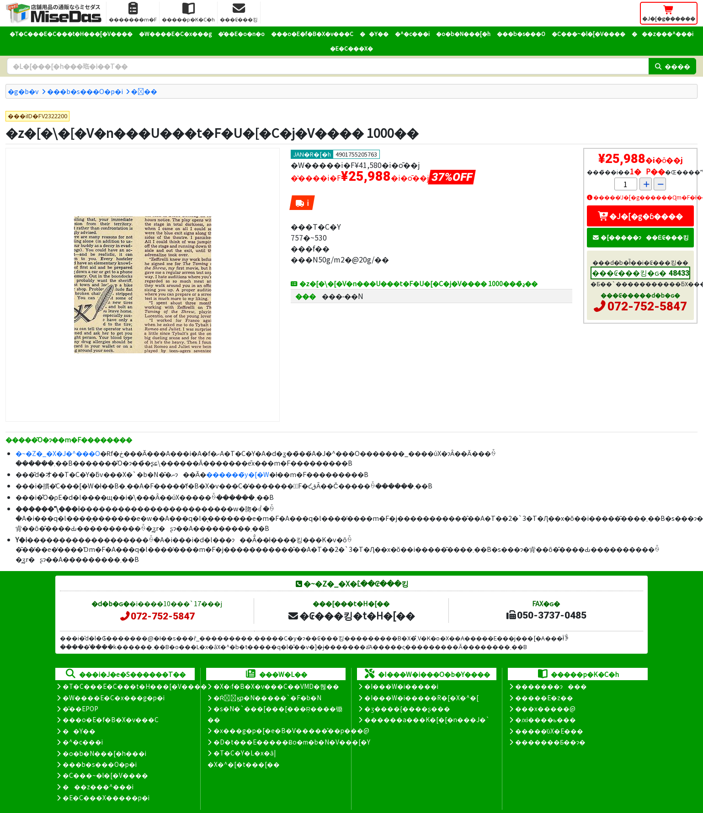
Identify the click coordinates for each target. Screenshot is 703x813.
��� (144, 91)
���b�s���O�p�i (85, 91)
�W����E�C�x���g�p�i (114, 697)
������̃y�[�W (237, 474)
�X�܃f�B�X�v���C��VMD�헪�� (276, 686)
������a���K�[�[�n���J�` (427, 719)
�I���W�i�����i (401, 686)
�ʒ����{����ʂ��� (407, 708)
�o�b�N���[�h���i (104, 753)
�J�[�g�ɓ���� (640, 215)
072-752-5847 (647, 306)
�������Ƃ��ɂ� (550, 741)
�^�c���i (412, 33)
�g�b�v (23, 91)
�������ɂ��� (551, 686)
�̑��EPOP (80, 708)
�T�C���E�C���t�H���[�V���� (71, 33)
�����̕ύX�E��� (549, 730)
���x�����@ (545, 708)
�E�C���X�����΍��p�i (106, 797)
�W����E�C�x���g (175, 33)
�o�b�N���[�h (463, 33)
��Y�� (374, 33)
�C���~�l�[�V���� (588, 33)
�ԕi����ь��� (545, 719)
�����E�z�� (544, 697)
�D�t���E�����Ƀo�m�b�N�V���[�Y (291, 741)
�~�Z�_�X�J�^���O (58, 453)
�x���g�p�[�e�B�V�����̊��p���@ (291, 730)
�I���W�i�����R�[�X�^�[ (421, 697)
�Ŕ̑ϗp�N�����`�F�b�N (267, 697)
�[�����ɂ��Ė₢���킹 (640, 237)
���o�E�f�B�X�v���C (312, 33)
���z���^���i (662, 33)
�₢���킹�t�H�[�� (351, 615)
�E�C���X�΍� (351, 48)
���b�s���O (521, 33)
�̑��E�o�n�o (241, 33)
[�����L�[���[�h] (328, 66)
